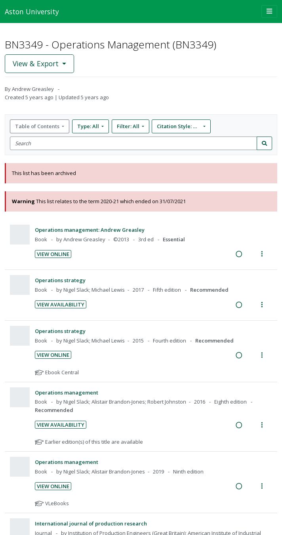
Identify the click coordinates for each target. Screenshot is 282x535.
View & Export (37, 63)
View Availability (60, 304)
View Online (53, 254)
